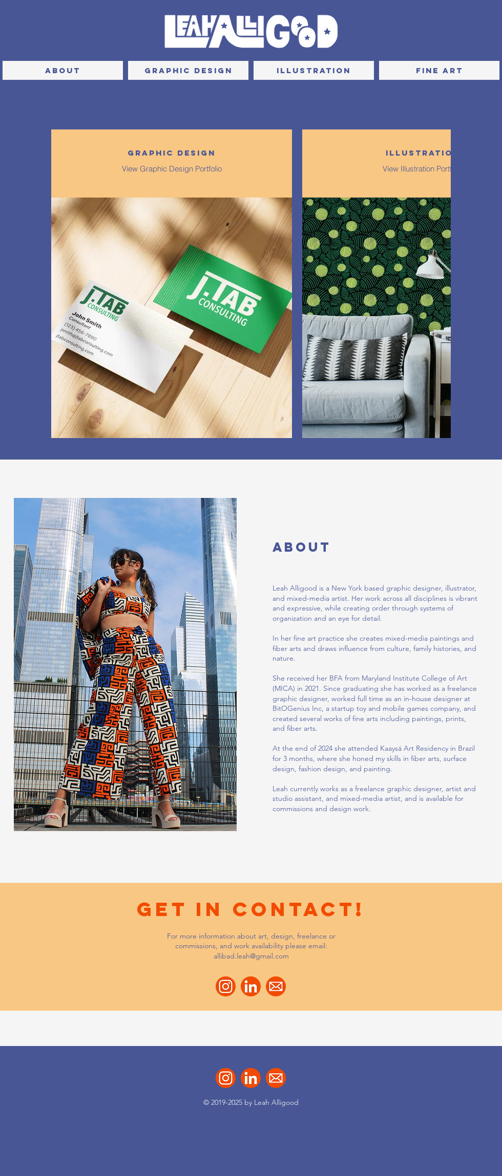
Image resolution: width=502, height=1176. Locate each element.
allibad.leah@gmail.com (251, 956)
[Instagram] (226, 986)
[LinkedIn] (251, 986)
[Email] (276, 986)
